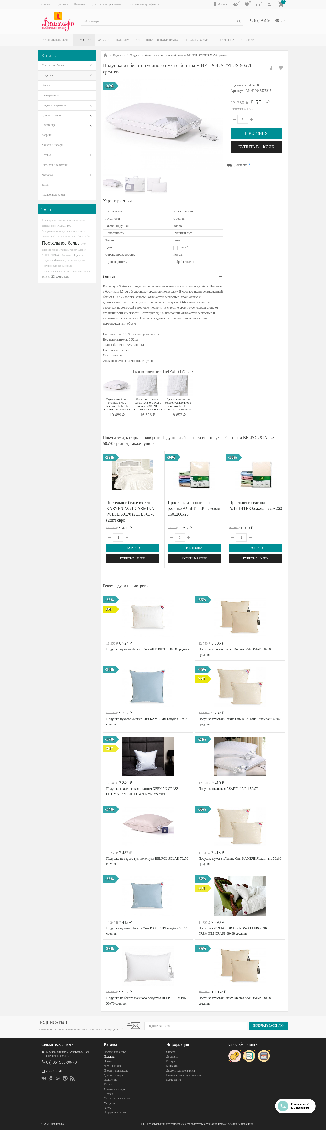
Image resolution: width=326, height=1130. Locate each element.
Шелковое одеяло (80, 270)
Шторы (46, 154)
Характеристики (117, 201)
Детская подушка (75, 260)
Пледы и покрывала (162, 39)
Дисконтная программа (107, 4)
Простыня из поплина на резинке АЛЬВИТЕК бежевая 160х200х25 (194, 508)
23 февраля (60, 276)
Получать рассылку (268, 1025)
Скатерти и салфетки (54, 164)
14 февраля (49, 220)
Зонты (45, 184)
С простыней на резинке (55, 270)
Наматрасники (128, 39)
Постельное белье (55, 39)
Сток (83, 243)
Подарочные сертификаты (143, 4)
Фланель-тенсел (68, 249)
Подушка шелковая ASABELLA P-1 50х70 (228, 788)
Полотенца (225, 39)
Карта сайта (173, 1079)
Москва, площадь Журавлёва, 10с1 (67, 1051)
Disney (82, 249)
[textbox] (162, 21)
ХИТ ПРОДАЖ (51, 255)
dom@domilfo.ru (56, 1071)
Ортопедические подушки (71, 220)
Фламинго (67, 255)
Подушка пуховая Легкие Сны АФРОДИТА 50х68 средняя (147, 649)
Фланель (59, 260)
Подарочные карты (53, 194)
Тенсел (46, 276)
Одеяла (104, 39)
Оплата (45, 4)
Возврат (171, 1061)
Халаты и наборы (52, 145)
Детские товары (197, 39)
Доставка (62, 4)
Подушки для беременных (57, 265)
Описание (111, 276)
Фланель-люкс (50, 249)
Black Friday (84, 236)
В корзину (256, 133)
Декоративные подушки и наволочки (63, 231)
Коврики (247, 39)
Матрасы (47, 174)
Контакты (80, 4)
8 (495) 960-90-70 (269, 20)
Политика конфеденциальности (185, 1075)
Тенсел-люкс (49, 225)
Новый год (64, 225)
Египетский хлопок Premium (59, 236)
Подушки (84, 39)
